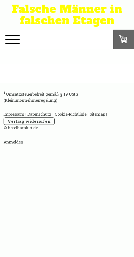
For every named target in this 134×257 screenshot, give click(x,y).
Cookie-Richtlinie (70, 114)
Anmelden (13, 142)
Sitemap (97, 114)
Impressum (14, 114)
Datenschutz (39, 114)
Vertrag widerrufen (29, 121)
